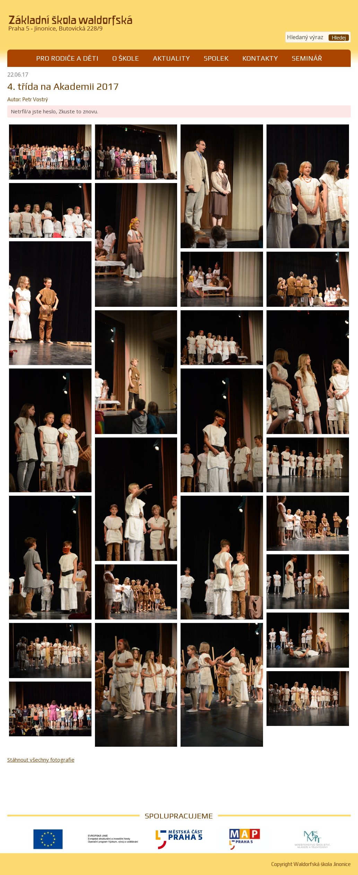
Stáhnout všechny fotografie (41, 759)
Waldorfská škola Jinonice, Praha (89, 26)
